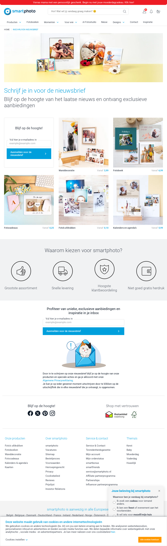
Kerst (129, 445)
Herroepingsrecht (55, 467)
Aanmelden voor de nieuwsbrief (20, 154)
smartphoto (52, 445)
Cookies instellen (17, 539)
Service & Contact (95, 445)
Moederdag (133, 454)
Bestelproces (53, 458)
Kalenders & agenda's (16, 463)
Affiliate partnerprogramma (100, 475)
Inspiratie (147, 22)
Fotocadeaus (12, 458)
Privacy (49, 471)
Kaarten (9, 467)
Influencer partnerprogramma (102, 484)
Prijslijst (50, 484)
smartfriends (93, 467)
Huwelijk (131, 463)
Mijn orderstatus (95, 458)
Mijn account (93, 454)
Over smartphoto (56, 438)
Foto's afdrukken (14, 445)
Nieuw (104, 22)
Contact (134, 22)
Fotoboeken (33, 22)
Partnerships (93, 480)
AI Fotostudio (89, 22)
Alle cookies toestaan (149, 539)
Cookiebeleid (53, 475)
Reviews (50, 480)
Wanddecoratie (13, 454)
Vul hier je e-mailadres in (23, 139)
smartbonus (92, 463)
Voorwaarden (53, 463)
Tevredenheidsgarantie (98, 449)
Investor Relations (55, 488)
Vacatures (51, 449)
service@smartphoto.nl (98, 471)
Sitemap (50, 454)
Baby (129, 449)
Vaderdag (132, 458)
